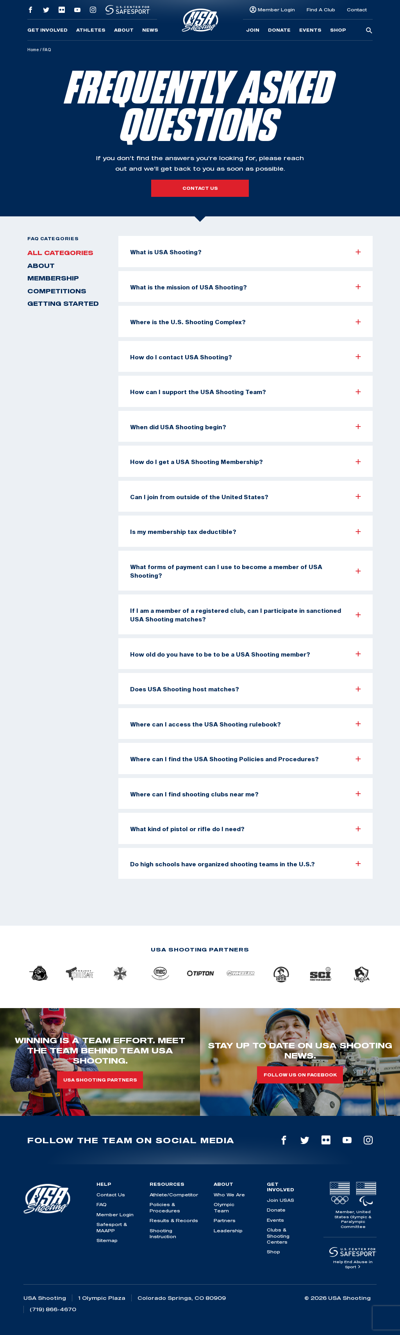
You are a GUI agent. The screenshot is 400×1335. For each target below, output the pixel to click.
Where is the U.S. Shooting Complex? (245, 321)
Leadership (228, 1230)
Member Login (276, 9)
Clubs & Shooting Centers (278, 1235)
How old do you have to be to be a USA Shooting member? (245, 654)
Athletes (90, 30)
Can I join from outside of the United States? (245, 496)
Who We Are (229, 1194)
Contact (357, 9)
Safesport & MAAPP (111, 1227)
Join (252, 30)
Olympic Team (224, 1207)
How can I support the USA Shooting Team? (245, 391)
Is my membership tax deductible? (245, 531)
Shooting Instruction (163, 1233)
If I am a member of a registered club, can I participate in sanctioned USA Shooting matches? (245, 615)
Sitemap (107, 1240)
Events (310, 30)
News (150, 30)
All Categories (60, 252)
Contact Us (110, 1194)
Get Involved (47, 30)
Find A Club (321, 9)
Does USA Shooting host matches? (245, 688)
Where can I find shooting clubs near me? (245, 794)
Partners (225, 1220)
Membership (53, 278)
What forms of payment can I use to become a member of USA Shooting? (245, 571)
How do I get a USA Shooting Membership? (245, 461)
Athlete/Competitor (174, 1194)
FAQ (101, 1204)
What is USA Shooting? (245, 251)
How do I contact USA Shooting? (245, 357)
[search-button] (369, 31)
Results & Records (174, 1220)
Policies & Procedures (165, 1207)
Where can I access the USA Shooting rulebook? (245, 724)
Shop (338, 30)
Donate (279, 30)
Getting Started (63, 303)
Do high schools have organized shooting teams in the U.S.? (245, 863)
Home (33, 49)
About (124, 30)
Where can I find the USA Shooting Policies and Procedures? (245, 758)
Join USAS (280, 1200)
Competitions (56, 290)
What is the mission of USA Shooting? (245, 287)
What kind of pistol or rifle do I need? (245, 828)
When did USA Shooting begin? (245, 426)
